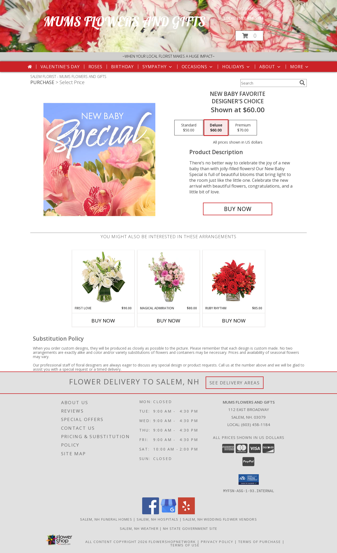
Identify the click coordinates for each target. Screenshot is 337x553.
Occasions (198, 67)
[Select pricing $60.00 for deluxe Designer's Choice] (216, 127)
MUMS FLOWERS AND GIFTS (124, 21)
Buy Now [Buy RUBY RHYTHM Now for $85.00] (234, 320)
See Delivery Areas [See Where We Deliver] (235, 383)
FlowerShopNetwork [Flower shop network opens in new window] (172, 541)
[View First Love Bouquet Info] (103, 278)
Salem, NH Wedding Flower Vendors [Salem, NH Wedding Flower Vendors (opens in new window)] (220, 519)
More (299, 67)
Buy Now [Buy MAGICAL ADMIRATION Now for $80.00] (168, 320)
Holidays (236, 67)
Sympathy (157, 67)
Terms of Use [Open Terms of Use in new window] (185, 544)
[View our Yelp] (186, 512)
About (270, 67)
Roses (95, 67)
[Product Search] (269, 83)
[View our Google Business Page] (168, 512)
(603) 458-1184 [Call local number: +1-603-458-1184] (250, 18)
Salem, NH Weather (139, 528)
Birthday (122, 67)
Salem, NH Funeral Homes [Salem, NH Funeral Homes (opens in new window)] (106, 519)
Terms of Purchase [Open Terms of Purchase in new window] (259, 541)
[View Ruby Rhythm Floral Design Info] (234, 278)
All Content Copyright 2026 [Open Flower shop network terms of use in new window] (116, 541)
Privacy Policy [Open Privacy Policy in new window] (217, 541)
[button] (249, 36)
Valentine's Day (60, 67)
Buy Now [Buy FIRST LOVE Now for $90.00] (103, 320)
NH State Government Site (190, 528)
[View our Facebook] (150, 512)
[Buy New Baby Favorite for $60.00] (237, 209)
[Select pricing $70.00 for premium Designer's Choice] (243, 127)
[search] (302, 83)
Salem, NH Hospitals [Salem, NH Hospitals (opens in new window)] (158, 519)
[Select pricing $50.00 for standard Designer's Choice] (189, 127)
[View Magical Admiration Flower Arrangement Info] (169, 278)
